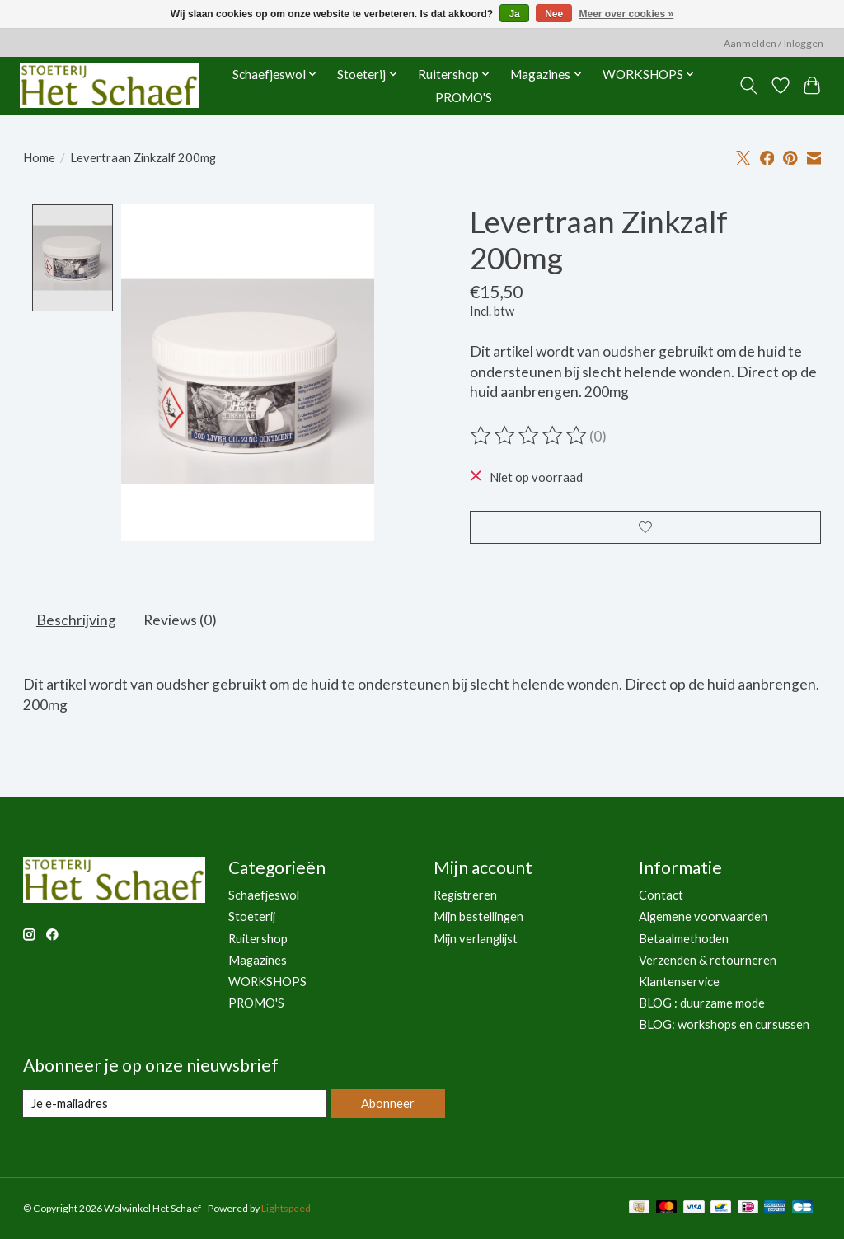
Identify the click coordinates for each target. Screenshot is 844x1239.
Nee (554, 14)
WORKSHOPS (267, 983)
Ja (514, 14)
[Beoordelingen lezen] (530, 436)
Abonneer (388, 1104)
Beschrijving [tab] (76, 621)
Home (39, 158)
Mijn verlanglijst (476, 940)
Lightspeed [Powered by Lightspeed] (286, 1210)
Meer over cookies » (626, 14)
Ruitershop (258, 940)
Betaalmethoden (684, 940)
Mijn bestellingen (478, 918)
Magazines (257, 961)
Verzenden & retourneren (707, 961)
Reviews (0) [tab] (180, 621)
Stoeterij (251, 918)
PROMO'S (463, 97)
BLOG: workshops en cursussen (724, 1026)
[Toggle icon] (748, 86)
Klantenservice (679, 983)
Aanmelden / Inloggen (773, 43)
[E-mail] (175, 1105)
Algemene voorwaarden (703, 918)
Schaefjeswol (263, 897)
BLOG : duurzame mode (702, 1005)
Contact (661, 897)
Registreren (465, 897)
